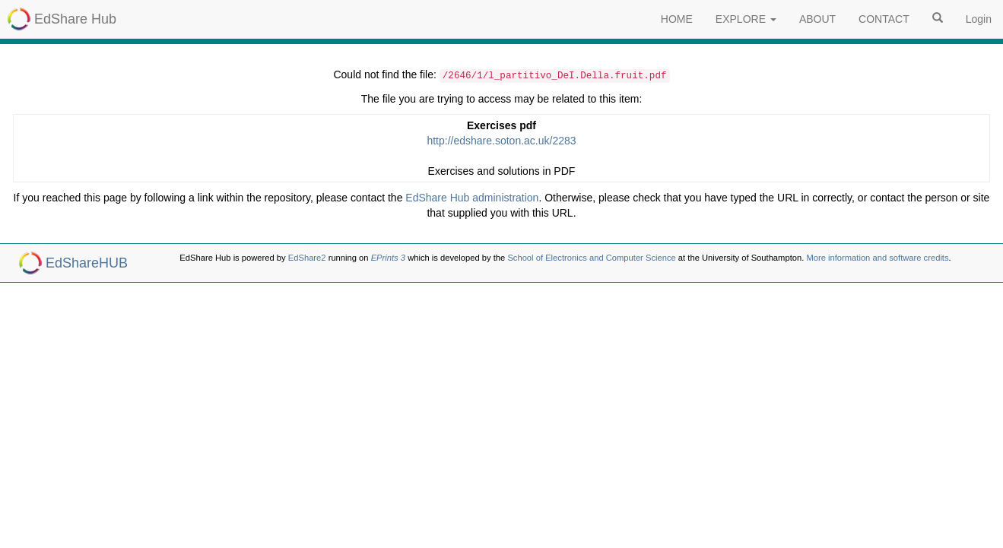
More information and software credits (877, 257)
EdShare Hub (75, 19)
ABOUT (817, 19)
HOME (677, 19)
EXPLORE (746, 19)
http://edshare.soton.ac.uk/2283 (501, 141)
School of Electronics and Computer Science (591, 257)
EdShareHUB (87, 263)
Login (979, 19)
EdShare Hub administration (471, 198)
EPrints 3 (388, 257)
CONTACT (884, 19)
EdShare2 (307, 257)
